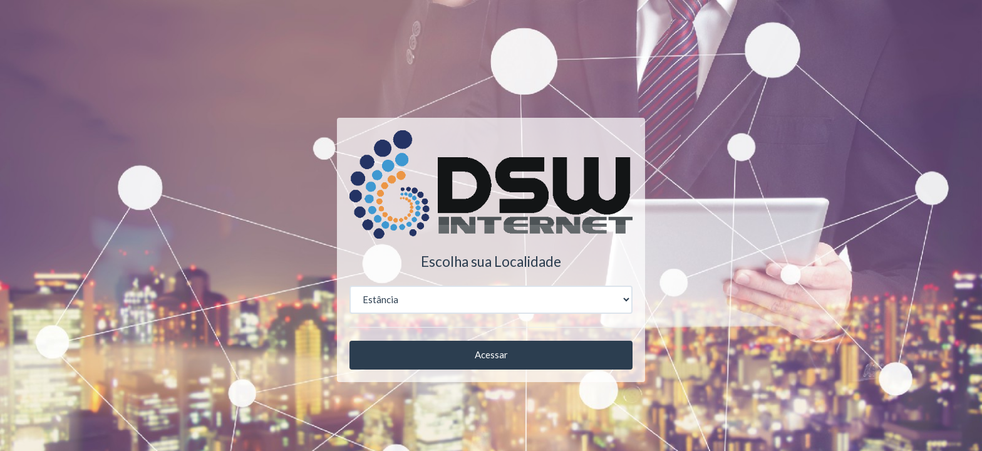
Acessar (491, 354)
